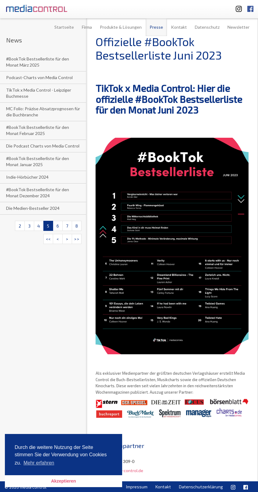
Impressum (136, 486)
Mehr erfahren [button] (39, 462)
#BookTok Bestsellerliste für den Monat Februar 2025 (37, 130)
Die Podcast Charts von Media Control (42, 145)
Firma (87, 27)
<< (48, 239)
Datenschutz (207, 27)
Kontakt (179, 27)
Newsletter (238, 27)
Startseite (64, 27)
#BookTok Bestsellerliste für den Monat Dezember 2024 (37, 192)
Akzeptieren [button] (63, 481)
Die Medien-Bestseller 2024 (33, 208)
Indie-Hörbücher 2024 (27, 177)
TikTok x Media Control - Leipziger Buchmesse (38, 93)
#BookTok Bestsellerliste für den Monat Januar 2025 (37, 161)
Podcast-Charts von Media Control (39, 77)
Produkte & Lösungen (121, 27)
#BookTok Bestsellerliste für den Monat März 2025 (37, 61)
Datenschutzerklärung (201, 486)
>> (76, 239)
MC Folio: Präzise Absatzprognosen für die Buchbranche (43, 111)
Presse (156, 27)
